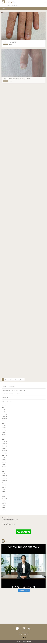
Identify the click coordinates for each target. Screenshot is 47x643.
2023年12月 (4, 450)
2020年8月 (4, 510)
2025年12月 (4, 414)
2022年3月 (4, 494)
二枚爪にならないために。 (7, 397)
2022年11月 (4, 478)
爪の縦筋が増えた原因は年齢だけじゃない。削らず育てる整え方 (14, 390)
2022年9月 (4, 482)
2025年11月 (4, 416)
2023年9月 (4, 457)
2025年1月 (4, 439)
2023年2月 (4, 471)
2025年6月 (4, 427)
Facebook (23, 637)
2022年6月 (4, 487)
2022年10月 (4, 480)
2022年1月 (4, 496)
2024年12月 (4, 441)
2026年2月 (4, 409)
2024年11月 (4, 443)
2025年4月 (4, 432)
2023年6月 (4, 462)
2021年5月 (4, 503)
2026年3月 (4, 407)
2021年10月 (4, 500)
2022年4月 (4, 491)
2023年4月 (4, 466)
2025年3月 (4, 434)
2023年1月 (4, 473)
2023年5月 (4, 464)
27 (20, 379)
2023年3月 (4, 468)
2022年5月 (4, 489)
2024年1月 (4, 448)
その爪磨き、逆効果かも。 (7, 401)
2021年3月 (4, 507)
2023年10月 (4, 455)
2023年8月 (4, 459)
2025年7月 (4, 425)
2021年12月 (4, 498)
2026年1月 (4, 411)
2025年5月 (4, 430)
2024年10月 (4, 446)
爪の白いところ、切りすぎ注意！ (8, 386)
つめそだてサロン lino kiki (20, 641)
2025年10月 (4, 418)
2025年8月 (4, 423)
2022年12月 (4, 475)
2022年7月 (4, 484)
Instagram (25, 637)
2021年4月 (4, 505)
